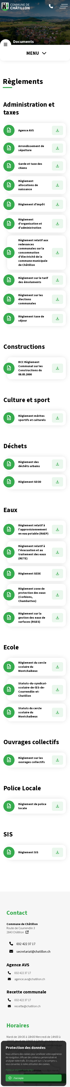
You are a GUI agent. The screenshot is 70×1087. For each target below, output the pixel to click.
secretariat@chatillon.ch (33, 951)
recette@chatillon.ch (27, 1006)
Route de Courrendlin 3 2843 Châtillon (22, 928)
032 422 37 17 (25, 944)
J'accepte (16, 1078)
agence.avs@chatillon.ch (29, 979)
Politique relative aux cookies (20, 1070)
